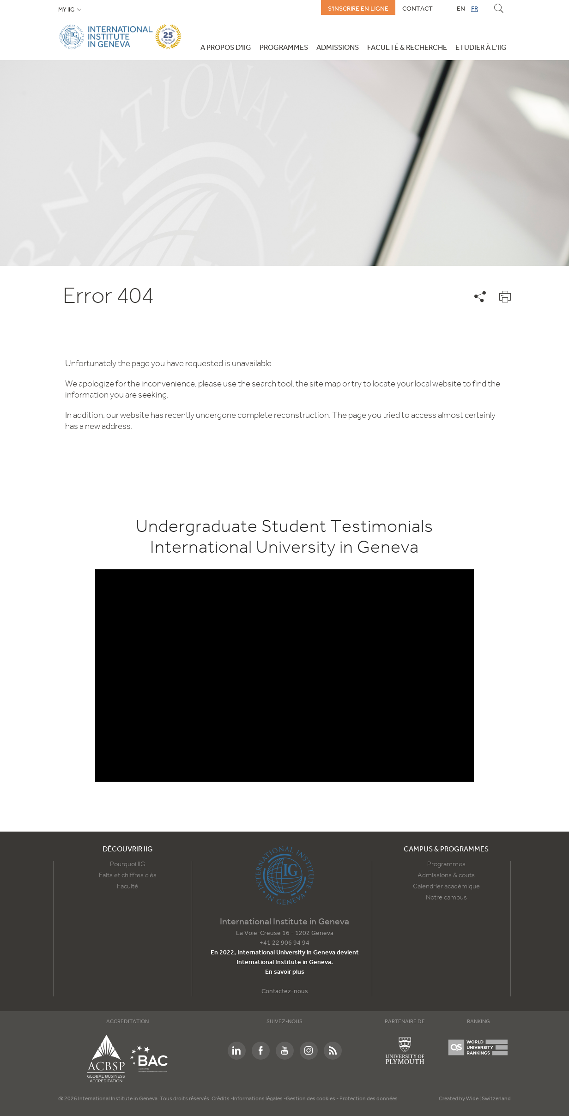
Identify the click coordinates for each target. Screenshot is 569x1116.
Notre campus (446, 897)
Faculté (127, 886)
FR (474, 9)
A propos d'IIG (225, 48)
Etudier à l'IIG (481, 48)
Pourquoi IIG (127, 864)
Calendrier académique (446, 886)
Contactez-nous (284, 991)
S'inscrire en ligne (358, 9)
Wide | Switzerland (488, 1098)
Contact (417, 9)
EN (461, 9)
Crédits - (222, 1098)
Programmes (284, 48)
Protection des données (368, 1098)
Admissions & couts (446, 875)
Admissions (337, 48)
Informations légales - (259, 1098)
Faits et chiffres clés (128, 875)
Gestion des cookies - (312, 1098)
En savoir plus (284, 972)
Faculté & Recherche (407, 48)
